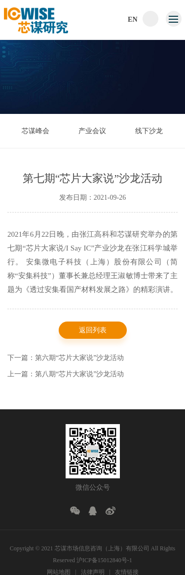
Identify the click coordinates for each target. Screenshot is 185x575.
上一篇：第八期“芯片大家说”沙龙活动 (65, 375)
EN (132, 19)
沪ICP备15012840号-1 (104, 560)
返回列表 (93, 331)
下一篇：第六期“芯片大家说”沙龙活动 (65, 358)
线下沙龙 (149, 131)
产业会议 (92, 131)
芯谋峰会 (35, 131)
